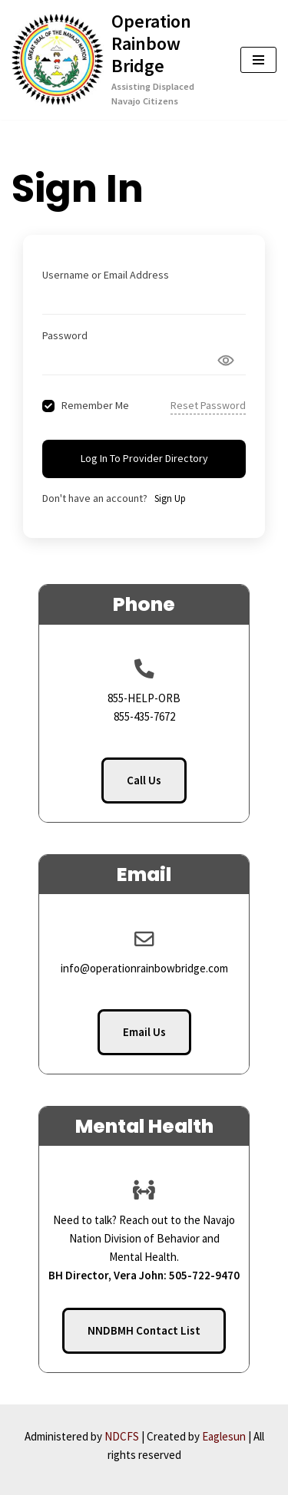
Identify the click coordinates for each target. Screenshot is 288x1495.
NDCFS (121, 1436)
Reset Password (208, 405)
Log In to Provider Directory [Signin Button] (144, 458)
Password (65, 335)
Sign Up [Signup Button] (170, 498)
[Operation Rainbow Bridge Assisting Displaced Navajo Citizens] (114, 60)
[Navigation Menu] (258, 60)
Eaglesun (224, 1436)
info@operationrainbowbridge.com (144, 968)
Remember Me (95, 405)
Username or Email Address (105, 275)
